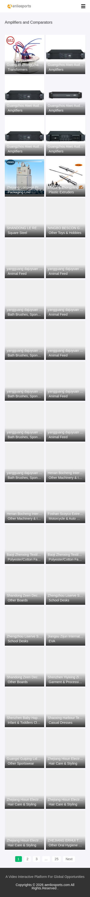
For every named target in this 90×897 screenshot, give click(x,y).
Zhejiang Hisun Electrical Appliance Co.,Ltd (65, 759)
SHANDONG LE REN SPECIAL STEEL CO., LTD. (24, 228)
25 (57, 859)
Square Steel (17, 233)
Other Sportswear (21, 763)
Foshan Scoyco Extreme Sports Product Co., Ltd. (65, 514)
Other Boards (18, 600)
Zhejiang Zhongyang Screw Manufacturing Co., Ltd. (65, 187)
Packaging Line (19, 192)
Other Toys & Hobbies (65, 233)
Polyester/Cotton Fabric (25, 559)
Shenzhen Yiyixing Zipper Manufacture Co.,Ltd (65, 677)
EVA (52, 641)
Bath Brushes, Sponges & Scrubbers (25, 314)
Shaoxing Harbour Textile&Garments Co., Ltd (65, 718)
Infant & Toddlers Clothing (25, 722)
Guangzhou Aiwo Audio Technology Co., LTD (65, 65)
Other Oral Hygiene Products (66, 845)
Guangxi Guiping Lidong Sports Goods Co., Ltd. (24, 759)
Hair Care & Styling (63, 763)
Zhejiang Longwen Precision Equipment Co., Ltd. (24, 187)
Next (69, 859)
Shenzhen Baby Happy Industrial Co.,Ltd (24, 718)
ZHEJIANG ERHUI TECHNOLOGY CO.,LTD (65, 840)
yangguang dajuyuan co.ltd (24, 269)
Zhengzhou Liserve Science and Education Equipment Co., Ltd (65, 595)
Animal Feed (17, 274)
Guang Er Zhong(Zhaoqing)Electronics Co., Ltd (24, 65)
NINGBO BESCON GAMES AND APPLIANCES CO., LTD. (65, 228)
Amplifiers (56, 69)
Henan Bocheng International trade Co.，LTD (65, 473)
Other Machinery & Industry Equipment (66, 478)
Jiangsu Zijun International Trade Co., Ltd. (65, 636)
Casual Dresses (60, 722)
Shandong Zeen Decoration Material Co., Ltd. (24, 595)
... (46, 859)
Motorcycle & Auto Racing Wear (66, 518)
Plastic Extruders (61, 192)
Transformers (18, 69)
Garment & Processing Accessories (66, 682)
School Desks (59, 600)
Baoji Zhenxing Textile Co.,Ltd (24, 555)
